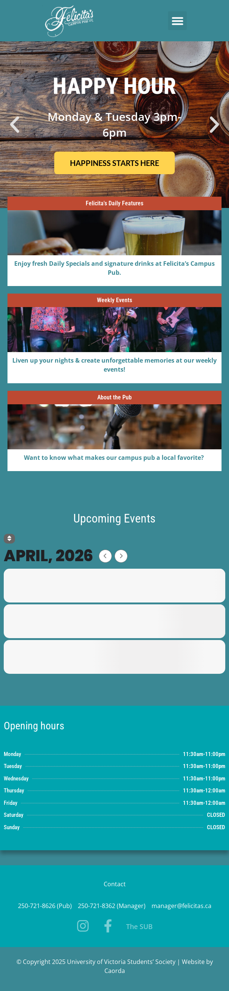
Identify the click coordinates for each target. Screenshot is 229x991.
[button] (177, 20)
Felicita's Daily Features (114, 203)
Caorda (114, 971)
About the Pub (114, 397)
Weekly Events (114, 300)
